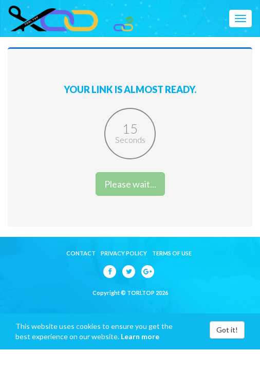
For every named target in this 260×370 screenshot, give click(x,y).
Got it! (227, 329)
